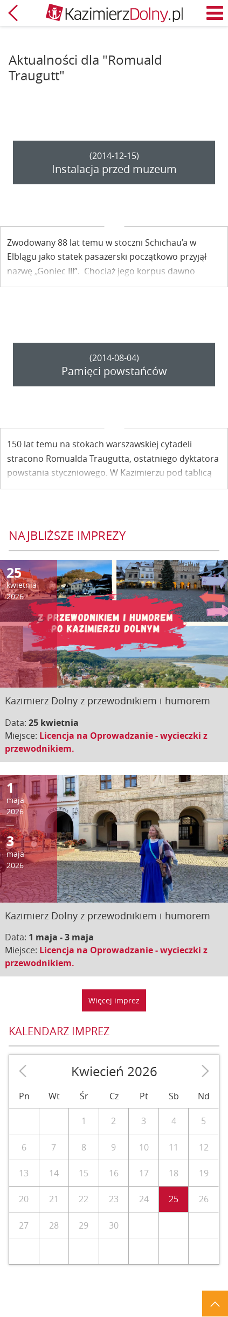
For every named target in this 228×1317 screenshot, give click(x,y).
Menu (215, 13)
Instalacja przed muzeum (114, 169)
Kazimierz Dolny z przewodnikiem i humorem (107, 700)
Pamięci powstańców (114, 371)
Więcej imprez (114, 1000)
